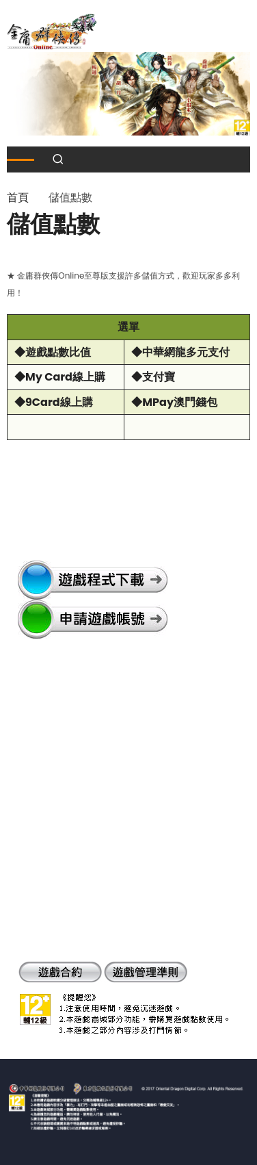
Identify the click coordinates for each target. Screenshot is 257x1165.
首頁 (18, 197)
